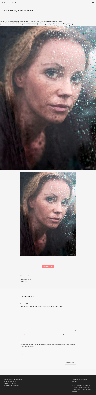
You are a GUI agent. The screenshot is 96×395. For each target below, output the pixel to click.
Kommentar (23, 310)
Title (21, 351)
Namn (22, 335)
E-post (42, 335)
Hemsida (61, 335)
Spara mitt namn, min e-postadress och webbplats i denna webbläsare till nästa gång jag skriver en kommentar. (47, 345)
